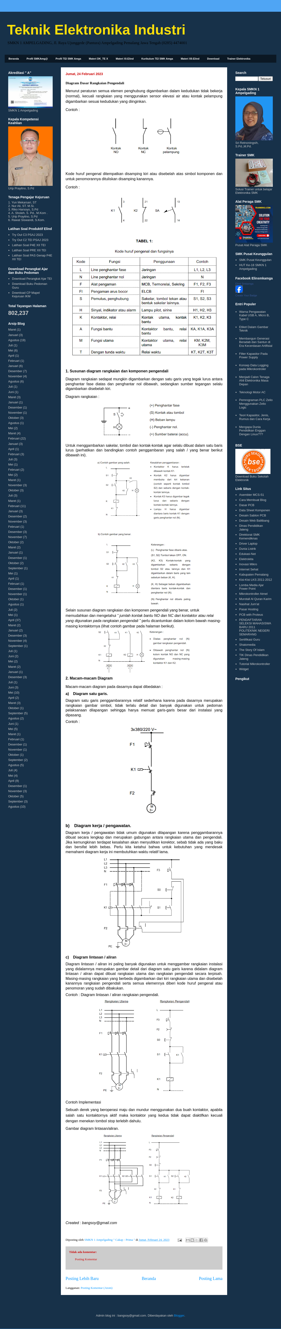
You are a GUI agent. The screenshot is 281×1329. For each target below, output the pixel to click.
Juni (11, 392)
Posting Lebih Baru (82, 1278)
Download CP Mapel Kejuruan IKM (26, 294)
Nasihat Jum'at (249, 604)
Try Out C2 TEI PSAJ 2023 (30, 240)
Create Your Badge (246, 295)
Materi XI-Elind (124, 58)
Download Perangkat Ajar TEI (32, 278)
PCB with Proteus (251, 614)
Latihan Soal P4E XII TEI (29, 245)
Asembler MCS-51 (251, 494)
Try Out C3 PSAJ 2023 (27, 235)
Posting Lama (210, 1278)
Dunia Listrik (247, 548)
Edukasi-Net (247, 554)
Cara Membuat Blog (252, 500)
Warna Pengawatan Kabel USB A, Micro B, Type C (254, 315)
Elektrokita (246, 559)
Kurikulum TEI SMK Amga (157, 58)
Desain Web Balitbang (254, 520)
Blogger (179, 1315)
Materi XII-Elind (190, 58)
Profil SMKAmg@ (37, 58)
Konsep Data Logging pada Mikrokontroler (253, 367)
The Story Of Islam (251, 650)
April (11, 355)
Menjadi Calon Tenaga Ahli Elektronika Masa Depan (254, 380)
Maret (12, 329)
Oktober (13, 418)
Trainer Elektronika (238, 58)
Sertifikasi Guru (249, 639)
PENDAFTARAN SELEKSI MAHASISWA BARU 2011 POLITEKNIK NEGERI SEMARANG (255, 627)
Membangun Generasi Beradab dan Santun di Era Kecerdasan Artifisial (255, 342)
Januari (13, 335)
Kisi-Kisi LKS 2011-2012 (255, 579)
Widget (243, 669)
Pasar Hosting (248, 609)
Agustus (13, 340)
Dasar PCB (246, 505)
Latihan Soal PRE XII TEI (29, 250)
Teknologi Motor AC (252, 392)
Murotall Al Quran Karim (255, 599)
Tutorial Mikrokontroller (254, 664)
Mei (10, 350)
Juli (10, 345)
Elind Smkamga (244, 283)
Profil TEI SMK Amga (68, 58)
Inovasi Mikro (248, 564)
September (15, 568)
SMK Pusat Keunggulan (255, 260)
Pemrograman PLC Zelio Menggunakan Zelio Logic (256, 403)
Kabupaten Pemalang (253, 574)
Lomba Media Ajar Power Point (251, 587)
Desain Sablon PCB (252, 515)
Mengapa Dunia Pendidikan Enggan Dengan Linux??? (252, 430)
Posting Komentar (86, 1259)
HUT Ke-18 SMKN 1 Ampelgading (252, 267)
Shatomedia (247, 644)
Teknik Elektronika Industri (96, 30)
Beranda (14, 58)
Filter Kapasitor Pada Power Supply (253, 355)
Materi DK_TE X (98, 58)
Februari (13, 361)
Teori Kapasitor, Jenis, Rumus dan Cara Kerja (254, 417)
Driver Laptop (248, 543)
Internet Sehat (248, 569)
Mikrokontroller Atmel (253, 594)
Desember (15, 371)
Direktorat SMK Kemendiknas (249, 536)
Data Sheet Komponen (254, 510)
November (15, 376)
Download (213, 58)
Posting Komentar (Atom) (97, 1288)
